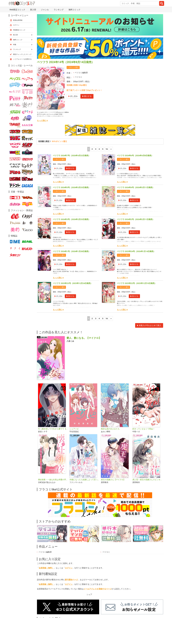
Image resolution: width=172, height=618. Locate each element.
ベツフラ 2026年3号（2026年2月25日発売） (71, 219)
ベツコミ (78, 77)
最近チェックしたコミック (22, 54)
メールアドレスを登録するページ (98, 589)
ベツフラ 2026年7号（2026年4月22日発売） (71, 155)
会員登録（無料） (46, 568)
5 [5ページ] (102, 149)
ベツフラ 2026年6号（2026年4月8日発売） (135, 155)
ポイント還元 (73, 67)
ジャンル (45, 9)
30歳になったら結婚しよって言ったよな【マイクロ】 (84, 479)
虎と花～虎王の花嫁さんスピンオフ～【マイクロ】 (147, 479)
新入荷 (33, 9)
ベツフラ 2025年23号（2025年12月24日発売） (72, 283)
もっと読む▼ (42, 120)
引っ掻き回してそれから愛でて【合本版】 (53, 429)
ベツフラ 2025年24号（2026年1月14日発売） (136, 251)
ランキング (59, 9)
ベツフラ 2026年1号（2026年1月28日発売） (71, 251)
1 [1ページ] (88, 149)
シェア (89, 594)
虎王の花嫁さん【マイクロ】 (113, 479)
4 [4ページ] (99, 149)
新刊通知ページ (71, 580)
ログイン (68, 568)
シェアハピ (74, 429)
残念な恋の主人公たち (110, 429)
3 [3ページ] (95, 149)
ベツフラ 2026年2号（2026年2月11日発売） (135, 219)
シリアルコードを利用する (22, 59)
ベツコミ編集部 (81, 73)
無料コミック (74, 9)
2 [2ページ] (92, 149)
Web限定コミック (17, 9)
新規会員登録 (17, 20)
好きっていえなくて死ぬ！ (143, 429)
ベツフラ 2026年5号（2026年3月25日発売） (71, 187)
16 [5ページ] (107, 149)
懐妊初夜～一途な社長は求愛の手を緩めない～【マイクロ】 (53, 479)
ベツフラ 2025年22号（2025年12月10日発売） (136, 283)
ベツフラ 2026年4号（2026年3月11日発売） (135, 187)
